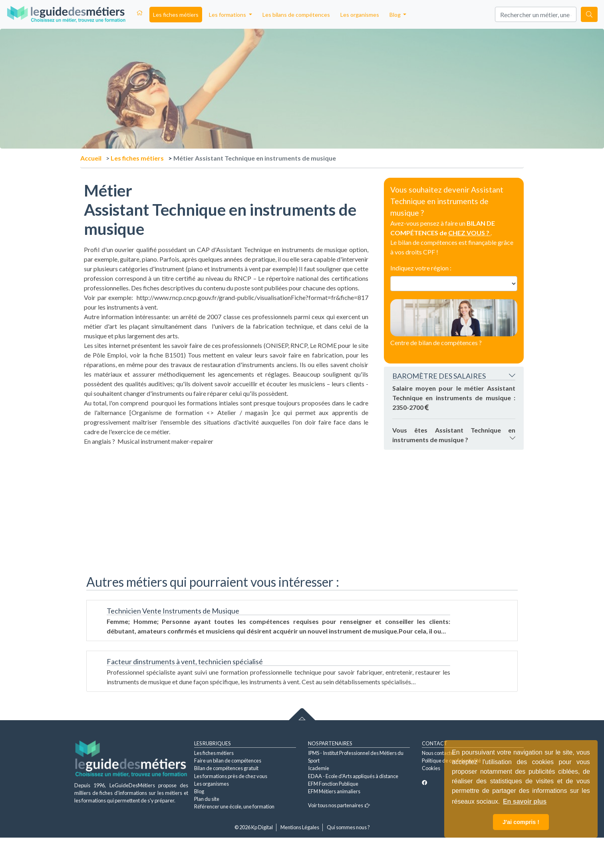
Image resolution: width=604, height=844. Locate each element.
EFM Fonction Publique (333, 783)
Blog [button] (395, 14)
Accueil (90, 158)
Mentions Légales (299, 827)
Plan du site (206, 799)
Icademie (318, 768)
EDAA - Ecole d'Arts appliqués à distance (353, 776)
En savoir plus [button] (524, 801)
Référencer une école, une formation (234, 806)
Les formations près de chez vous (230, 776)
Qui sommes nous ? (348, 827)
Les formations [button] (228, 14)
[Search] (535, 14)
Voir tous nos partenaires (339, 805)
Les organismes (359, 14)
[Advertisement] (226, 502)
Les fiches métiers (176, 14)
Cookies (431, 768)
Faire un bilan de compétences (227, 760)
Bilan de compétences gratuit (226, 768)
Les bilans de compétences (296, 14)
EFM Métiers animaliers (334, 791)
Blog (199, 791)
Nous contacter (438, 753)
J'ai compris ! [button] (521, 822)
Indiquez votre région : (420, 268)
